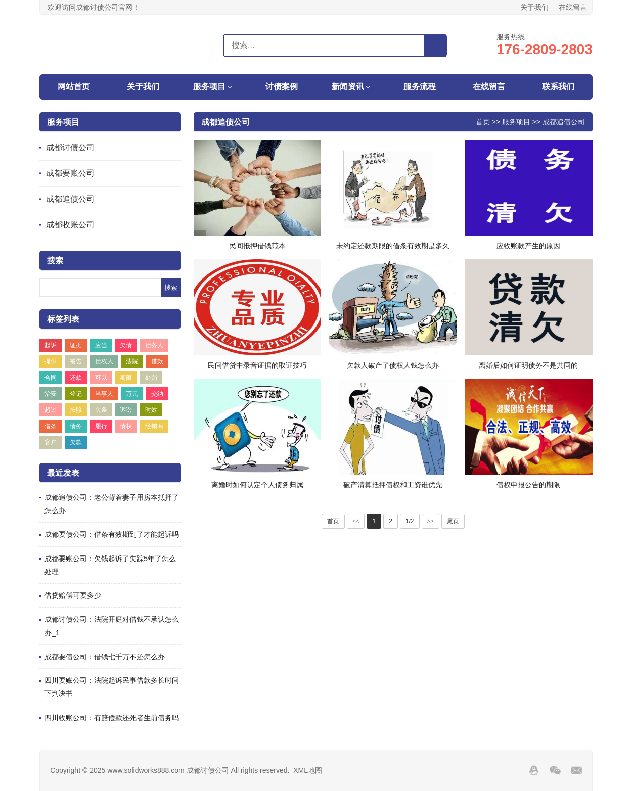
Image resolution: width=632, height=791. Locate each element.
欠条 (101, 409)
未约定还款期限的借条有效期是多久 (392, 246)
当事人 (104, 393)
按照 (76, 409)
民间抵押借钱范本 (257, 246)
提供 (50, 361)
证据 (76, 345)
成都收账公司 (70, 224)
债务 (76, 426)
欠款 (76, 442)
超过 (50, 409)
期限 (126, 377)
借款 (157, 361)
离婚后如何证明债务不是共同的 (528, 365)
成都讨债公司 (70, 147)
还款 (76, 377)
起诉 (50, 345)
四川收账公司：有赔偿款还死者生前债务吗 (111, 718)
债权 (126, 426)
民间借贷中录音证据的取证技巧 (257, 365)
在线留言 (573, 7)
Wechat (555, 770)
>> (430, 521)
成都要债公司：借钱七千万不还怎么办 (104, 657)
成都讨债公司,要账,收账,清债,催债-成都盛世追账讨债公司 (93, 45)
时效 (151, 409)
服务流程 (419, 86)
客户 (50, 442)
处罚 (151, 377)
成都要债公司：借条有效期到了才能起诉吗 (111, 534)
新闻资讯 (348, 86)
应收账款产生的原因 (528, 246)
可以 (101, 377)
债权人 (104, 361)
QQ (533, 770)
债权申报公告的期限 (528, 485)
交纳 (157, 393)
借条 (50, 426)
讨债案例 (281, 86)
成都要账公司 (70, 173)
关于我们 (534, 7)
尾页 (453, 521)
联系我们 (558, 86)
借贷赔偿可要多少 (72, 595)
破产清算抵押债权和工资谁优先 (392, 485)
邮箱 (576, 770)
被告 (76, 361)
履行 (101, 426)
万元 (132, 393)
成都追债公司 (70, 199)
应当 (101, 345)
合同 (50, 377)
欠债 (126, 345)
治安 (50, 393)
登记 (76, 393)
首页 (483, 122)
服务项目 (209, 86)
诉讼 (126, 409)
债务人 (154, 345)
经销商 (154, 426)
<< (355, 521)
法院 (132, 361)
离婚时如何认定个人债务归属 (257, 485)
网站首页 (74, 86)
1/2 (409, 521)
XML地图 (307, 770)
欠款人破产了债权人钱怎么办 (393, 365)
